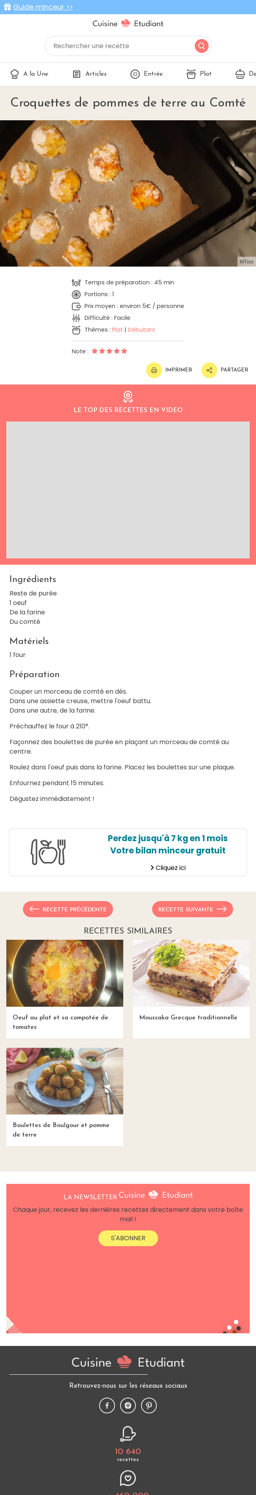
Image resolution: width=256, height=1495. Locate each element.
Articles (89, 74)
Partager (224, 370)
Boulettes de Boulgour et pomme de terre (64, 1093)
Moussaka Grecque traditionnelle (191, 980)
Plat (199, 74)
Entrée (146, 74)
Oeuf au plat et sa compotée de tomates (64, 985)
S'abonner (128, 1238)
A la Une (29, 74)
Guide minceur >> (43, 7)
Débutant (141, 330)
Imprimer (169, 370)
